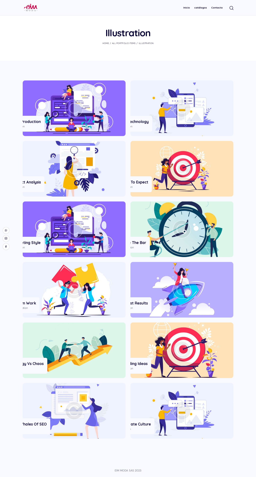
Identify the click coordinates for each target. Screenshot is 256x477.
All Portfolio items (124, 43)
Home (106, 43)
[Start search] (231, 8)
